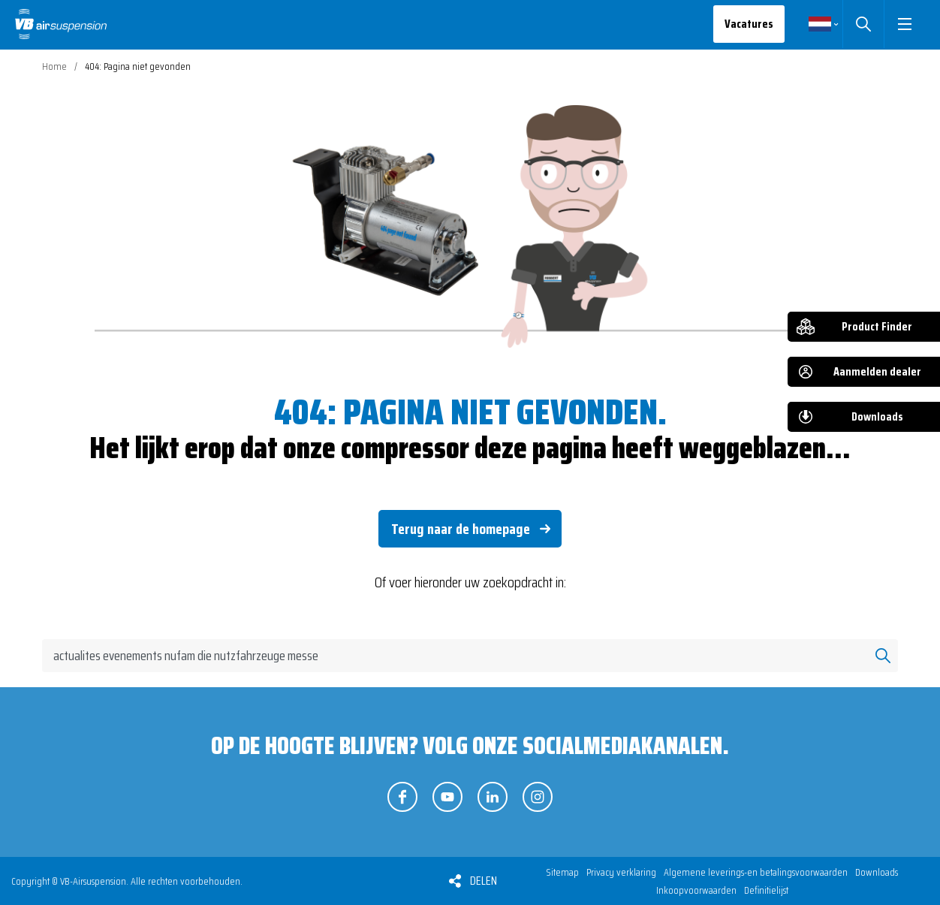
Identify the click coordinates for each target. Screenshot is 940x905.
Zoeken (883, 655)
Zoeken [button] (863, 24)
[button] (904, 24)
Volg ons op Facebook (402, 797)
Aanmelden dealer (877, 371)
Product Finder (877, 326)
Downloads (877, 416)
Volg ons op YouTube (447, 797)
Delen (483, 880)
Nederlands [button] (819, 24)
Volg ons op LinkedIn (493, 797)
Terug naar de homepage (460, 529)
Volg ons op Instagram (538, 797)
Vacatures (749, 23)
